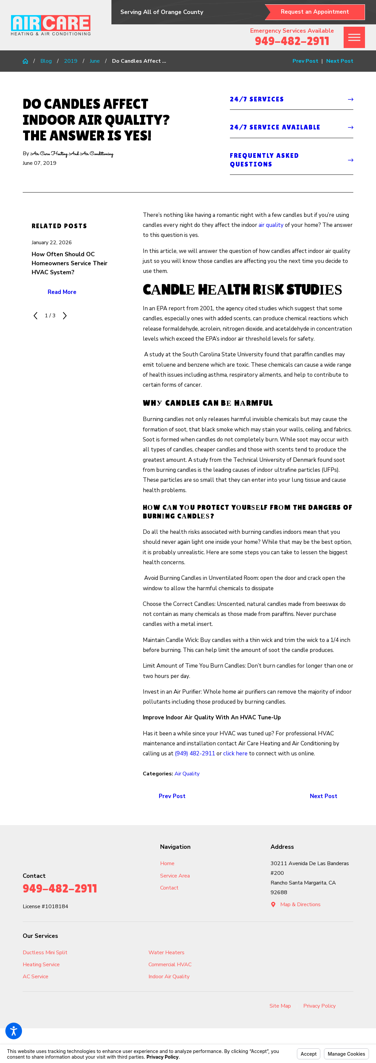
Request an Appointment (315, 12)
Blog (46, 61)
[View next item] (64, 315)
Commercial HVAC (170, 964)
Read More (62, 292)
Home (167, 863)
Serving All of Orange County (161, 12)
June (95, 61)
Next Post (323, 796)
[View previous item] (35, 315)
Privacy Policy (319, 1006)
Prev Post (172, 796)
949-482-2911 (292, 41)
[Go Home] (28, 61)
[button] (13, 1031)
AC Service (35, 976)
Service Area (175, 875)
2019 (70, 61)
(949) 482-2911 (195, 753)
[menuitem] (195, 863)
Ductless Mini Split (45, 952)
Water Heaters (166, 952)
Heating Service (41, 964)
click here (235, 753)
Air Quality (187, 773)
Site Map (280, 1006)
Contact (169, 888)
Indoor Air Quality (169, 976)
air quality (271, 225)
